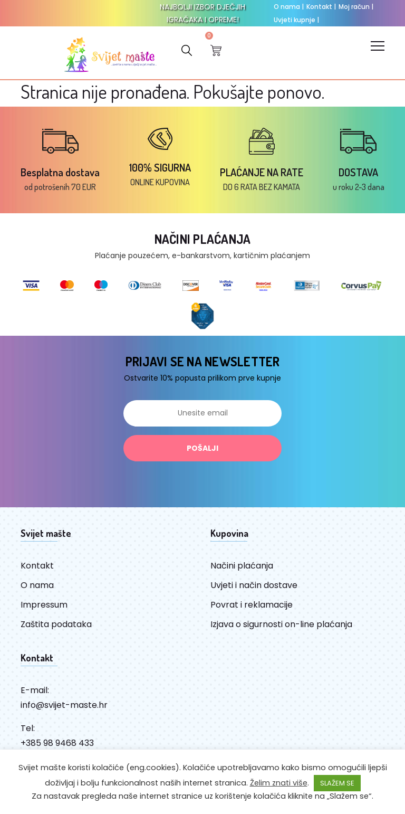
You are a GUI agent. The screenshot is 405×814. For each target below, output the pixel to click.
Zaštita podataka (56, 624)
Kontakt (321, 6)
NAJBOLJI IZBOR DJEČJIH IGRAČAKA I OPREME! (202, 13)
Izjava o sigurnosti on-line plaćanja (281, 624)
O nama (289, 6)
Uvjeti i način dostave (253, 585)
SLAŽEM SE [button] (337, 783)
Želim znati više (278, 783)
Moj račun (356, 6)
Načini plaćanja (241, 566)
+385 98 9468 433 (57, 743)
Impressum (44, 605)
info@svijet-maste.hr (64, 705)
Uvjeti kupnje (296, 19)
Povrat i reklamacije (251, 605)
